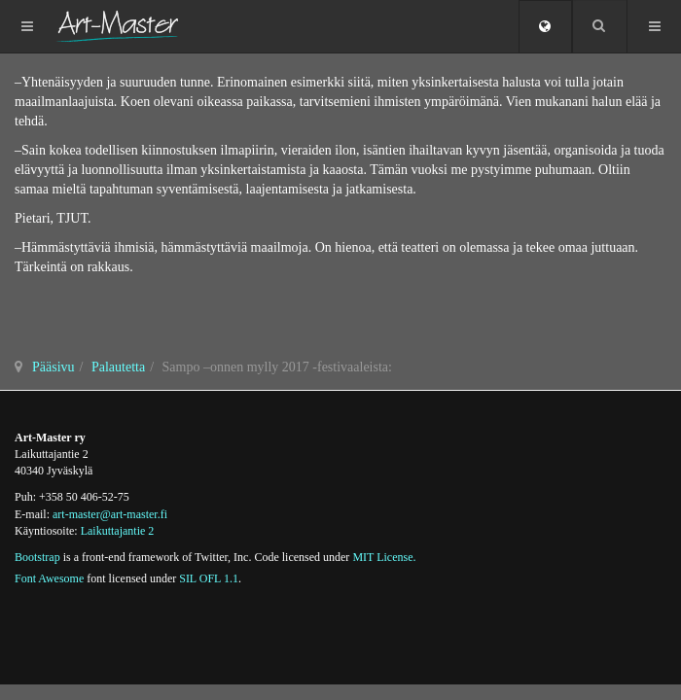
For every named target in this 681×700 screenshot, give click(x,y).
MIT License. (383, 557)
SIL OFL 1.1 (208, 578)
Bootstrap (37, 557)
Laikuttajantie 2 (118, 531)
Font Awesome (49, 578)
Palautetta (118, 367)
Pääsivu (53, 367)
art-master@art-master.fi (110, 514)
